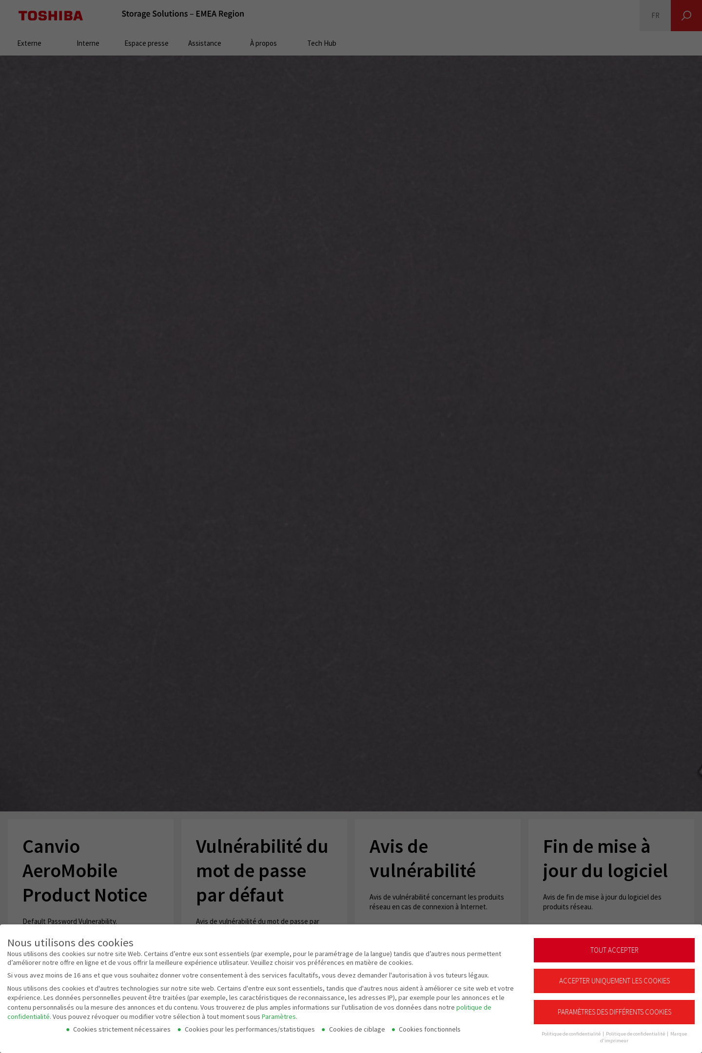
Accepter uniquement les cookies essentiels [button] (614, 980)
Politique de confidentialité (636, 1029)
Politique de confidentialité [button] (572, 1029)
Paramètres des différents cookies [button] (614, 1007)
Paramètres (279, 1012)
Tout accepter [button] (614, 945)
